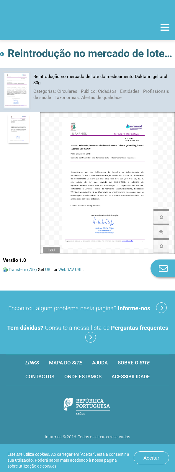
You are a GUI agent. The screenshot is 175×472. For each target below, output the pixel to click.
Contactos (39, 376)
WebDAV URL (70, 269)
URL (49, 269)
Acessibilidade (131, 376)
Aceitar (151, 458)
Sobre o (134, 363)
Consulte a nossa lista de (87, 333)
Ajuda (100, 363)
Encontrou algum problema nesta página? (87, 307)
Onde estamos (83, 376)
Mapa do (65, 363)
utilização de (37, 466)
